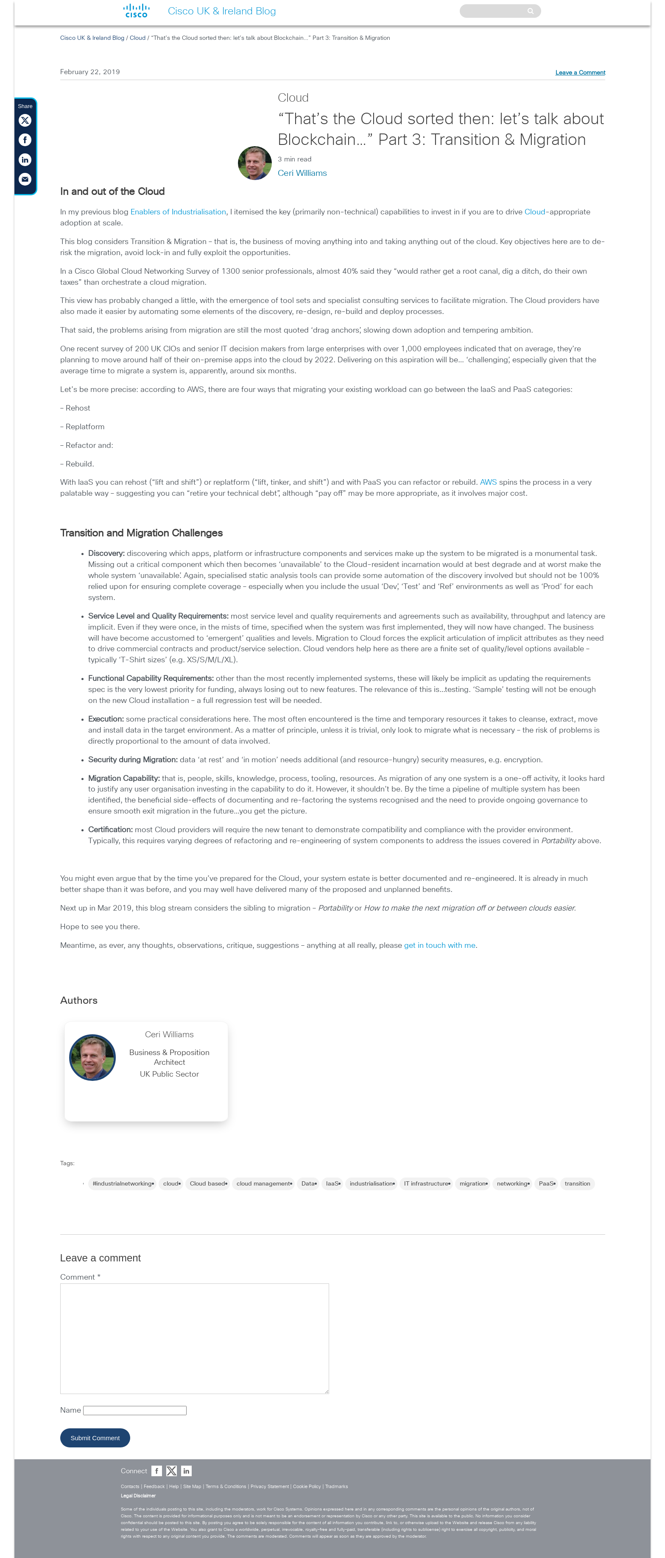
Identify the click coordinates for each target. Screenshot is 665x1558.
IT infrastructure (426, 1184)
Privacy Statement (270, 1486)
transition (577, 1184)
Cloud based (207, 1184)
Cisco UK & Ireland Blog (92, 38)
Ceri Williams (302, 173)
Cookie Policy (307, 1486)
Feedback (154, 1486)
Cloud (137, 38)
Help (174, 1486)
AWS (488, 482)
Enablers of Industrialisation (178, 212)
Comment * (80, 1277)
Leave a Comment (580, 73)
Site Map (192, 1486)
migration (473, 1184)
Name (71, 1410)
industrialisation (371, 1184)
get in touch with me (439, 946)
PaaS (546, 1184)
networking (512, 1184)
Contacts (130, 1486)
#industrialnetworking (122, 1184)
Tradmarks (336, 1486)
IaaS (332, 1184)
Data (308, 1184)
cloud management (263, 1184)
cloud (171, 1184)
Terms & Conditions (226, 1486)
